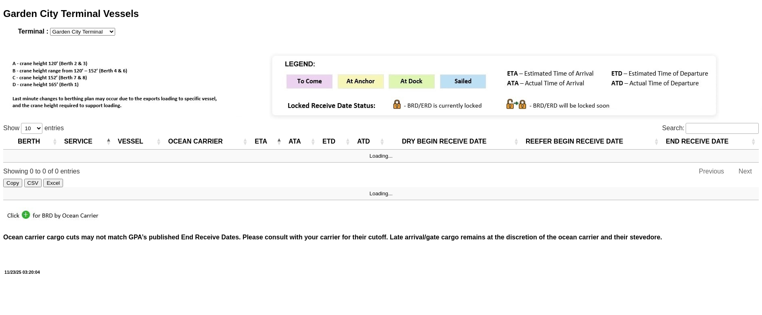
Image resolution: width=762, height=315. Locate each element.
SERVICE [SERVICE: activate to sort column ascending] (78, 141)
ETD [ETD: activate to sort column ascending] (328, 141)
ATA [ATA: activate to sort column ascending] (294, 141)
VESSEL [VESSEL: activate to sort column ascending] (130, 141)
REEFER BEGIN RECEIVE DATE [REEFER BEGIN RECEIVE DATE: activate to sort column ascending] (574, 141)
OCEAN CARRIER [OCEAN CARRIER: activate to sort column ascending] (195, 141)
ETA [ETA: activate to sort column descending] (261, 141)
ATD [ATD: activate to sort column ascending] (363, 141)
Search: (710, 128)
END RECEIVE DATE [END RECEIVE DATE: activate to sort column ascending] (697, 141)
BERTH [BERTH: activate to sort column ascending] (29, 141)
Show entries (33, 128)
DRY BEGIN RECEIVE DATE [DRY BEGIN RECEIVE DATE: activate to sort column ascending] (444, 141)
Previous (711, 171)
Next (745, 171)
